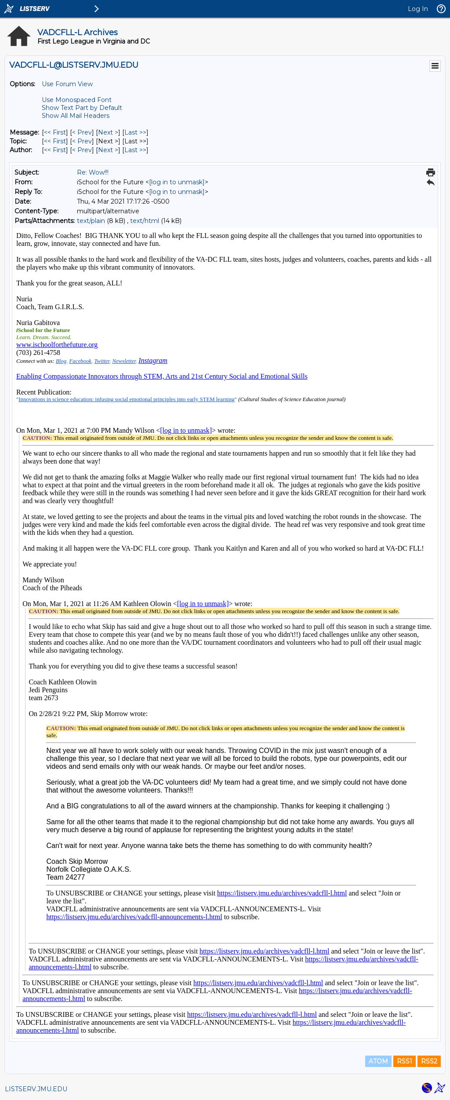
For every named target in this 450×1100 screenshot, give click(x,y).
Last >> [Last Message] (135, 132)
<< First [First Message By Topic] (55, 141)
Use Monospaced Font (77, 100)
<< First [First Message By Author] (55, 150)
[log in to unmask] (177, 182)
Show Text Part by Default (82, 108)
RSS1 (404, 1061)
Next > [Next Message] (108, 132)
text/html (144, 221)
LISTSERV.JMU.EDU (36, 1089)
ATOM (378, 1061)
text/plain (91, 221)
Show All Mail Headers (75, 116)
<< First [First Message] (55, 132)
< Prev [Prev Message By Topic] (82, 141)
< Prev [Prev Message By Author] (82, 150)
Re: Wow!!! (93, 172)
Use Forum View (67, 84)
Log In (418, 9)
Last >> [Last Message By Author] (135, 150)
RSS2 (429, 1061)
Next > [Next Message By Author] (108, 150)
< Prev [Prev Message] (82, 132)
